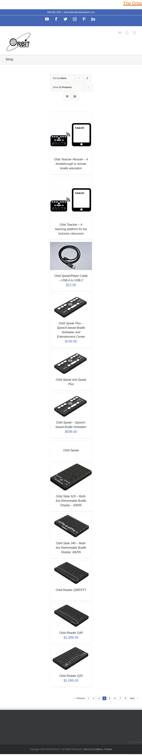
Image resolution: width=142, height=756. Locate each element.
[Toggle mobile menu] (134, 33)
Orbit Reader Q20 (71, 675)
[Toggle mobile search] (127, 33)
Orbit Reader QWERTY (71, 590)
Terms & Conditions (93, 749)
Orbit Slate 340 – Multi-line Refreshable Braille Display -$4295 (71, 548)
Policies (108, 749)
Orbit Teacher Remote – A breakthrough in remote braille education (71, 164)
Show (62, 87)
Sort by (60, 78)
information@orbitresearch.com (79, 12)
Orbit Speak (71, 450)
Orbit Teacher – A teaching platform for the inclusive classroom (71, 229)
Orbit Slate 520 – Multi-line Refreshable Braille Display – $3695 (71, 501)
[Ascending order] (87, 78)
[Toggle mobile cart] (119, 33)
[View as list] (74, 96)
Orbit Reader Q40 (71, 632)
